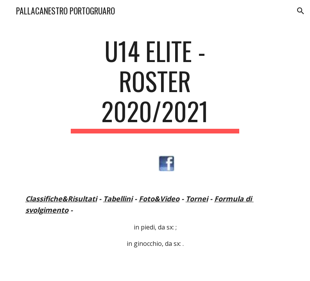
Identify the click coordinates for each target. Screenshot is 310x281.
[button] (300, 11)
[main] (155, 85)
